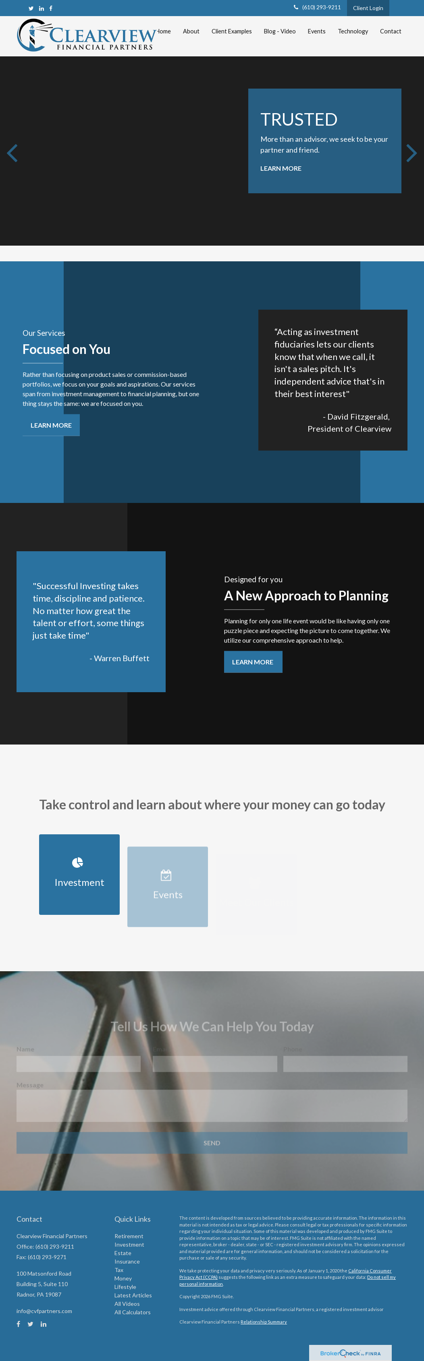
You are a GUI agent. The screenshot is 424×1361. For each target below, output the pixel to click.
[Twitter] (31, 8)
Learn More (280, 168)
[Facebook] (50, 8)
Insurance (127, 1261)
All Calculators (132, 1312)
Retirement (128, 1236)
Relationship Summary (264, 1321)
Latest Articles (133, 1295)
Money (123, 1278)
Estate (122, 1252)
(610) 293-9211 (317, 7)
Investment (129, 1244)
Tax (118, 1269)
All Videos (127, 1303)
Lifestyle (125, 1286)
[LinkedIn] (41, 8)
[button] (191, 31)
